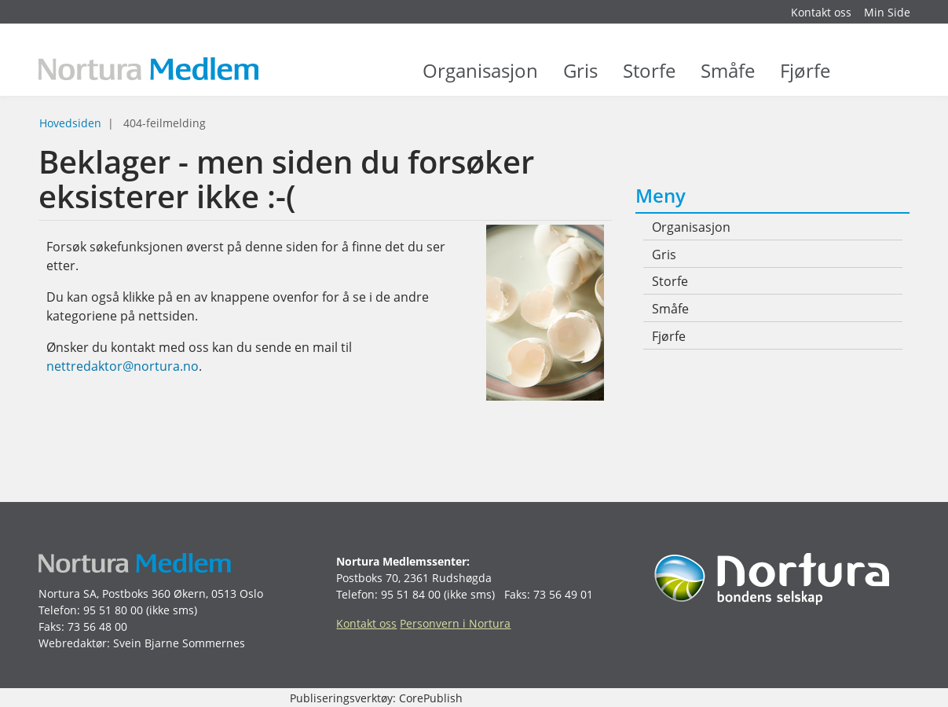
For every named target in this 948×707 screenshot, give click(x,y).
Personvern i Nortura (455, 623)
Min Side (887, 12)
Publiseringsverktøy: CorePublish (376, 698)
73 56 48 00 (97, 626)
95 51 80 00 (113, 610)
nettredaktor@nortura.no (122, 366)
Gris (580, 78)
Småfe (727, 78)
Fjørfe (805, 78)
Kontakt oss (821, 12)
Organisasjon (480, 78)
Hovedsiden (70, 122)
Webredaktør (72, 643)
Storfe (649, 78)
